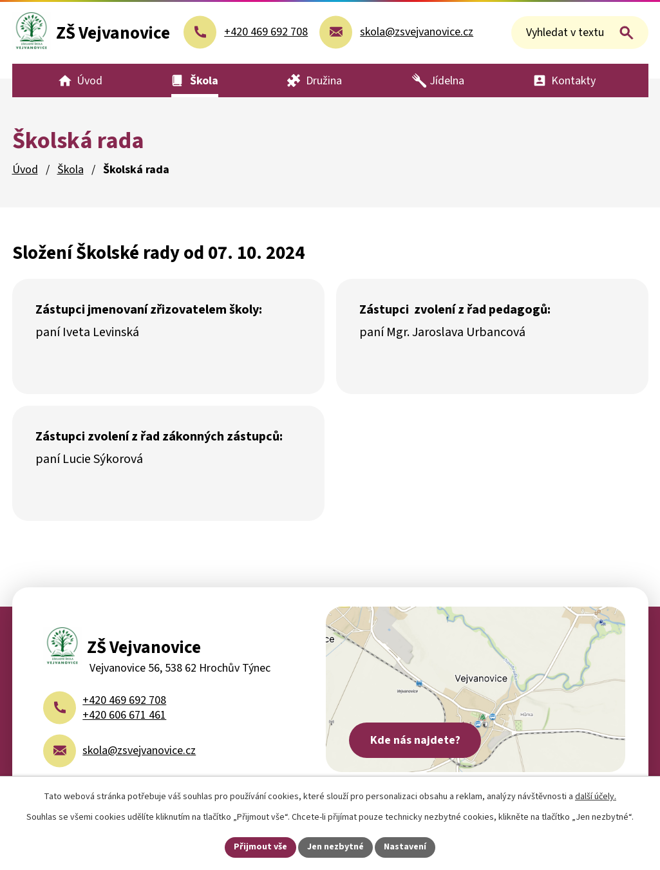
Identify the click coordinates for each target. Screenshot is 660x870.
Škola (70, 170)
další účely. (595, 796)
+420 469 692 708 (124, 700)
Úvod (25, 170)
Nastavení (405, 846)
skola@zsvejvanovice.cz (139, 750)
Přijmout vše (260, 846)
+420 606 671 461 (124, 715)
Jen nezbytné (335, 846)
